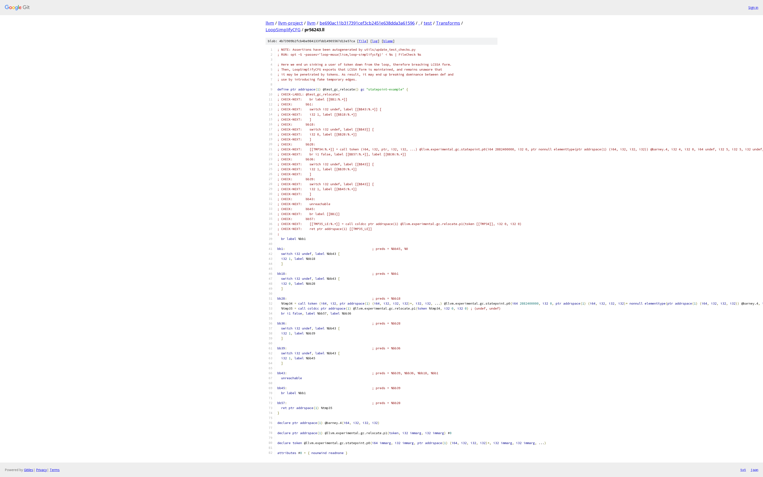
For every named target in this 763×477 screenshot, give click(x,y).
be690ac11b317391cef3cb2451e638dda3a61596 (367, 23)
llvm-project (290, 23)
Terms (55, 470)
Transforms (448, 23)
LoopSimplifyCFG (283, 29)
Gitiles (28, 470)
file (362, 41)
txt (743, 470)
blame (388, 41)
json (754, 470)
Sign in (753, 7)
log (375, 41)
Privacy (41, 470)
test (428, 23)
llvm (270, 23)
